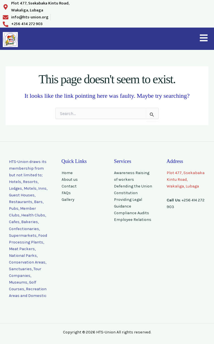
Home (67, 172)
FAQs (66, 193)
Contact (69, 186)
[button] (203, 38)
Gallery (68, 199)
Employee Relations (132, 219)
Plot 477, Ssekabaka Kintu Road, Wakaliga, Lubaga (186, 179)
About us (70, 179)
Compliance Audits (131, 213)
